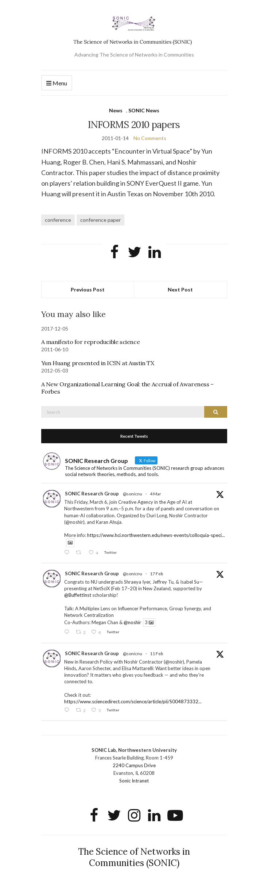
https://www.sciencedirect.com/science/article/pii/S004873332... (133, 701)
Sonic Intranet (134, 781)
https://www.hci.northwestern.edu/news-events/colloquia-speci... (156, 535)
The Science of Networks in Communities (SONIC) (134, 857)
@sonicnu (132, 493)
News (116, 110)
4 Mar (155, 493)
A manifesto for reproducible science (90, 341)
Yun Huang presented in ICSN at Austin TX (97, 363)
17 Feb (156, 573)
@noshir (132, 622)
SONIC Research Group (92, 493)
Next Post (180, 289)
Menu (56, 83)
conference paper (100, 220)
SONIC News (143, 110)
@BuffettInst (77, 595)
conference (58, 220)
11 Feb (156, 653)
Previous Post (88, 289)
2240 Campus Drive (134, 765)
